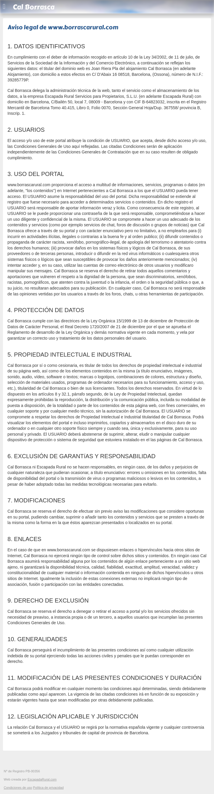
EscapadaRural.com (42, 779)
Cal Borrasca (34, 7)
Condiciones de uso (18, 787)
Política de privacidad (48, 787)
